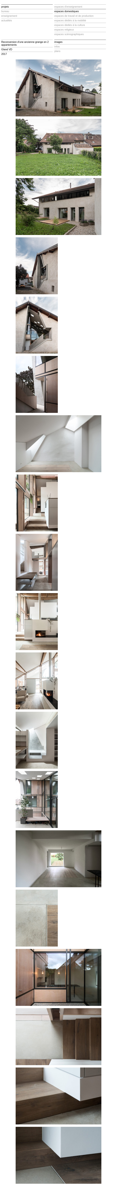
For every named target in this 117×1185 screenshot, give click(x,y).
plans (57, 51)
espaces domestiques (66, 11)
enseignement (9, 16)
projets (5, 6)
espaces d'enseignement (68, 6)
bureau (5, 11)
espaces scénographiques (69, 34)
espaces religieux (64, 29)
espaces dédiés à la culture (69, 25)
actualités (6, 20)
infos (57, 46)
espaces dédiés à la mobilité (70, 20)
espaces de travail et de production (73, 16)
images (58, 42)
